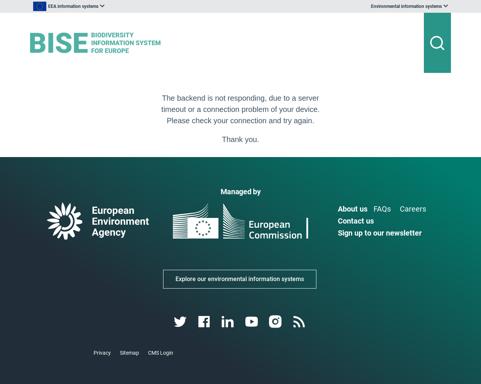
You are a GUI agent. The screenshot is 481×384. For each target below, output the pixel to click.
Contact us (356, 220)
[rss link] (299, 322)
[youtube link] (252, 322)
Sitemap (129, 353)
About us (353, 208)
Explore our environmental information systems (239, 279)
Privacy (102, 353)
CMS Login (160, 353)
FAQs (382, 208)
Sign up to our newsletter (380, 232)
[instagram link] (276, 322)
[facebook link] (205, 322)
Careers (413, 208)
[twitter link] (181, 322)
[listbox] (106, 6)
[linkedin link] (228, 322)
